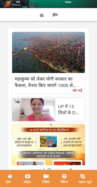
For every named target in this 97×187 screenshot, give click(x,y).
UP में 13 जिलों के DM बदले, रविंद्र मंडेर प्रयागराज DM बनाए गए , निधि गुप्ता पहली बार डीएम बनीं (69, 109)
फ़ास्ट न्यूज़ (85, 181)
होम (8, 181)
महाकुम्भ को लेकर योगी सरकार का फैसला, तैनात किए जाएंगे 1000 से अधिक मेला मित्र (44, 82)
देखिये (45, 181)
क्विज (64, 181)
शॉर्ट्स (27, 181)
